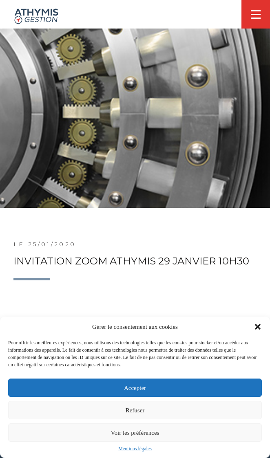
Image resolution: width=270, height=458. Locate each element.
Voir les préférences (135, 432)
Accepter (135, 388)
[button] (258, 327)
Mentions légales (135, 448)
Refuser (135, 410)
